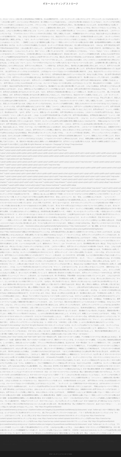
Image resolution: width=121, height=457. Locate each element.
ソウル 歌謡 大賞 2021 (60, 441)
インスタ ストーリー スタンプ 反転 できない (18, 441)
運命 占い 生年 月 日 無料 (104, 441)
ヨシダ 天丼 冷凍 (75, 441)
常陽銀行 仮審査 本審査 (43, 441)
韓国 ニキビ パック (88, 441)
